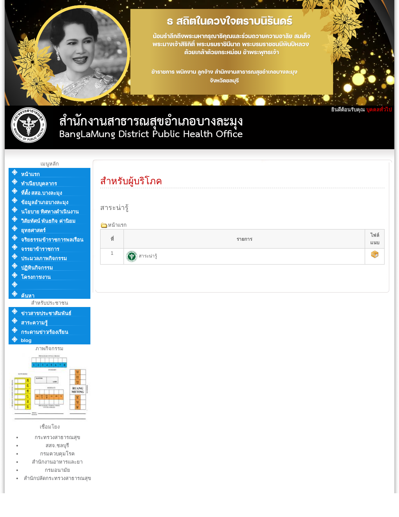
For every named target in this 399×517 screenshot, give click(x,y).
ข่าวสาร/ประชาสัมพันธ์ (46, 313)
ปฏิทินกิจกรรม (37, 268)
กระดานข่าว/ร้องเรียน (45, 332)
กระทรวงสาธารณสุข (57, 437)
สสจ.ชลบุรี (57, 445)
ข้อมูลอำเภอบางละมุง (44, 202)
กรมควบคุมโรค (57, 454)
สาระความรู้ (34, 323)
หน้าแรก (30, 174)
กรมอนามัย (57, 470)
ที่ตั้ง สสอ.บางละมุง (41, 193)
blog (26, 340)
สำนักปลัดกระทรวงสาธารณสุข (57, 478)
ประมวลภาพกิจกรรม (44, 258)
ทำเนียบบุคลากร (39, 184)
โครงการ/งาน (36, 277)
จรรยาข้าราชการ (40, 249)
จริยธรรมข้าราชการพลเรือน (52, 240)
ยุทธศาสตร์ (33, 230)
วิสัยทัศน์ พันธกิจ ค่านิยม (48, 221)
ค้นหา (27, 296)
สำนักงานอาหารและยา (57, 462)
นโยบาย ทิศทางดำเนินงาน (50, 212)
